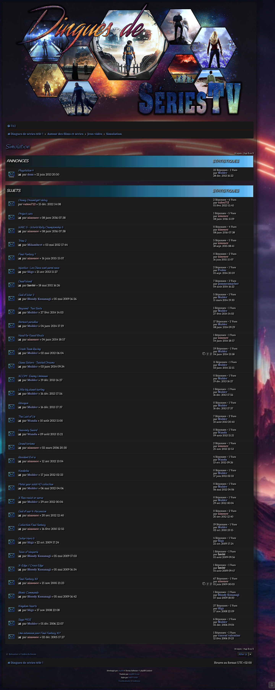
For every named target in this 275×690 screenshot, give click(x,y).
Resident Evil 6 (27, 457)
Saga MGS (24, 620)
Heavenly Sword (27, 430)
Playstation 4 (25, 171)
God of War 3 (26, 295)
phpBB (121, 671)
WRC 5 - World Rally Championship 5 (40, 227)
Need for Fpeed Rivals (31, 336)
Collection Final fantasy (31, 525)
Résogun (23, 403)
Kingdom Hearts (27, 606)
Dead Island (25, 282)
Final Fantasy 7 (27, 254)
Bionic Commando (28, 593)
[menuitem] (11, 126)
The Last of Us (26, 417)
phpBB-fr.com (134, 674)
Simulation (17, 147)
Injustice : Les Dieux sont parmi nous (38, 268)
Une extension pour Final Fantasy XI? (39, 633)
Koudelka (23, 471)
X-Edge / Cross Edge (30, 566)
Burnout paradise (28, 322)
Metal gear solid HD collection (35, 484)
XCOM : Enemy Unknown (33, 376)
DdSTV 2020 (133, 677)
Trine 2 (22, 241)
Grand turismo (26, 444)
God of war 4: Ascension (32, 512)
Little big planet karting (31, 390)
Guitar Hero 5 (26, 539)
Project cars (25, 214)
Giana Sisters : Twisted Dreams (36, 363)
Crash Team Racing (29, 349)
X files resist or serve (30, 498)
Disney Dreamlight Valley (32, 200)
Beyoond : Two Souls (30, 309)
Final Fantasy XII (28, 579)
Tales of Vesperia (28, 552)
